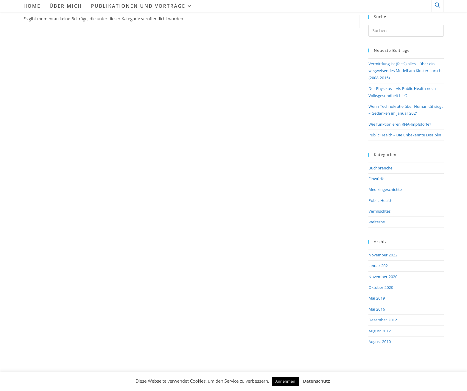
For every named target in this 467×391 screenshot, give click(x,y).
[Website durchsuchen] (437, 6)
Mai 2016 (376, 309)
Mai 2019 (376, 298)
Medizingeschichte (385, 189)
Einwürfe (376, 178)
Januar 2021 (379, 265)
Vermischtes (379, 211)
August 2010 (379, 341)
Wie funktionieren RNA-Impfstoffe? (399, 124)
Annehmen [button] (285, 381)
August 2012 (379, 331)
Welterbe (376, 222)
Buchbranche (380, 168)
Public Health (380, 200)
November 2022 (382, 255)
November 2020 (382, 276)
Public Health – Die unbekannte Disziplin (404, 135)
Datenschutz (316, 381)
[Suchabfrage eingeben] (405, 31)
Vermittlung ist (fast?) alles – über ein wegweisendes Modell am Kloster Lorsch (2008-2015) (404, 70)
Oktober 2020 (380, 287)
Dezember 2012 (382, 320)
